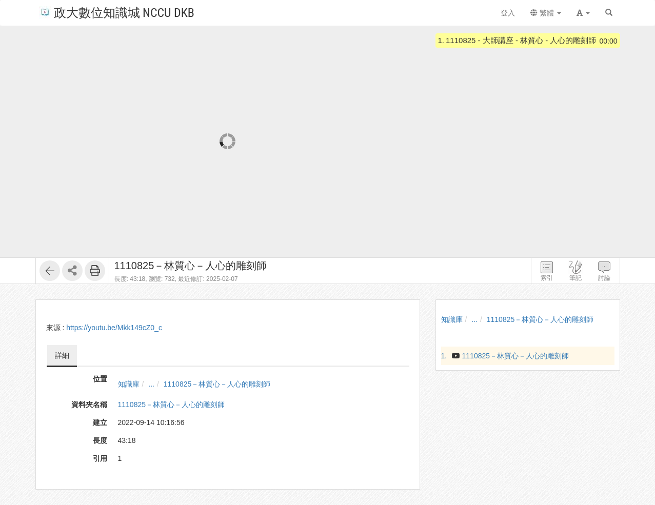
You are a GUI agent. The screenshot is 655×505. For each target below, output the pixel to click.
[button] (583, 13)
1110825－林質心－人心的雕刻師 (217, 384)
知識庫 (129, 384)
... (151, 384)
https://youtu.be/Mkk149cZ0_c (114, 328)
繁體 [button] (545, 13)
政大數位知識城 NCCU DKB (116, 12)
